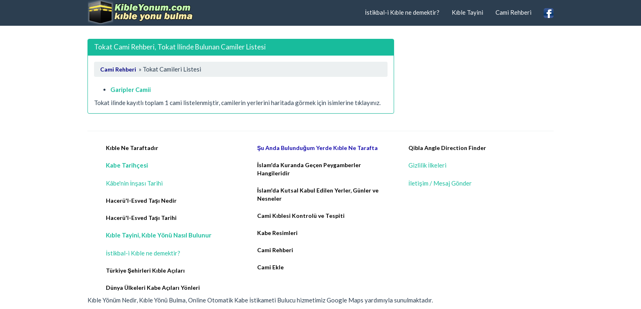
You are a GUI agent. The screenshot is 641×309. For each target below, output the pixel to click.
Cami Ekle (270, 267)
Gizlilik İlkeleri (427, 165)
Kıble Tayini (467, 12)
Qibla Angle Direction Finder (447, 147)
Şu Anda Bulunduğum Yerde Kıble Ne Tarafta (317, 147)
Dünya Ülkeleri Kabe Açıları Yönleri (153, 287)
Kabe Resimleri (277, 232)
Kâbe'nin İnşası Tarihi (134, 183)
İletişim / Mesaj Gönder (440, 183)
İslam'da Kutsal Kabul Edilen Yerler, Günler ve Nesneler (318, 194)
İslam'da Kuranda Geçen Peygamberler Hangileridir (309, 169)
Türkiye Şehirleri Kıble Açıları (145, 270)
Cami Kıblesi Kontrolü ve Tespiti (301, 215)
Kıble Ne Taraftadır (132, 147)
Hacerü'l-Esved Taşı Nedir (141, 200)
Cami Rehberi (513, 12)
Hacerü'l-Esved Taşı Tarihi (141, 217)
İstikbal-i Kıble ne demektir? (402, 12)
